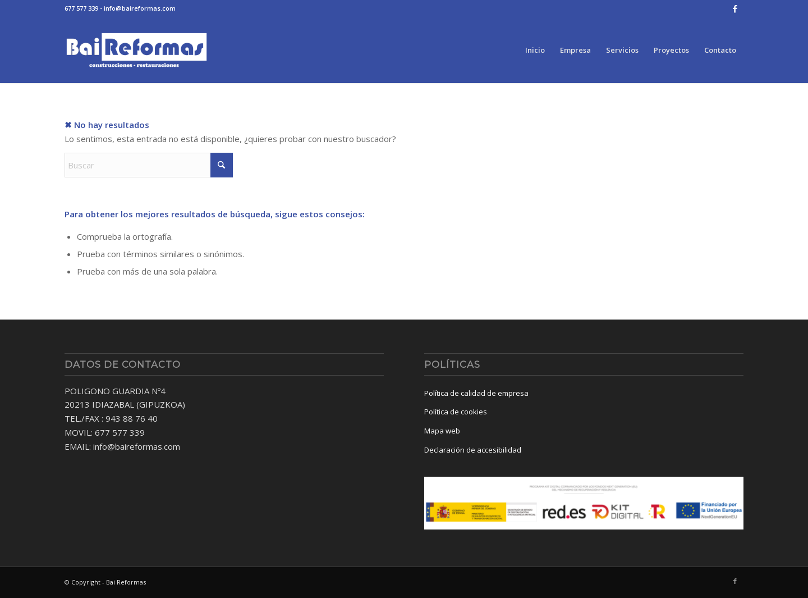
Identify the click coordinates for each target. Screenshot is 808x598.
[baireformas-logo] (137, 50)
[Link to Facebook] (735, 8)
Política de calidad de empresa (476, 393)
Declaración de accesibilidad (472, 450)
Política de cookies (455, 412)
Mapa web (442, 431)
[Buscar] (149, 165)
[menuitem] (535, 50)
